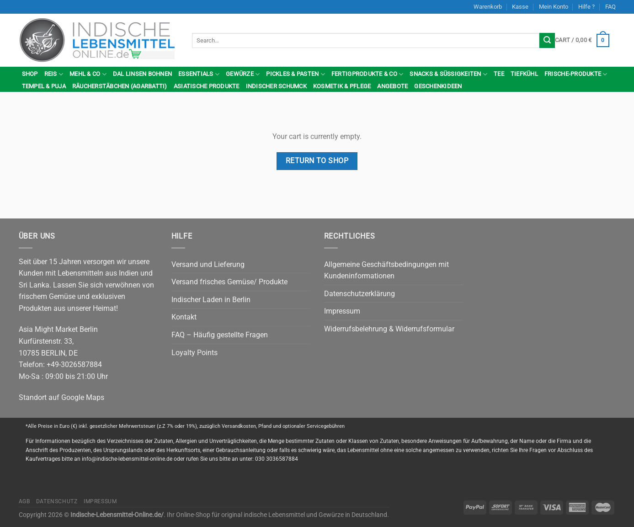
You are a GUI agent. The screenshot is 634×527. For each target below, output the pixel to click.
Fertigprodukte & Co (367, 74)
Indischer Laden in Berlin (210, 299)
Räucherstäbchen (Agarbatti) (119, 86)
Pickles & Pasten (295, 74)
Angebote (392, 86)
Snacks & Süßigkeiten (448, 74)
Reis (53, 74)
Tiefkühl (524, 73)
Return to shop (317, 161)
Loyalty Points (194, 352)
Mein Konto (553, 6)
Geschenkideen (438, 86)
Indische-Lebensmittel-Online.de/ (117, 515)
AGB (24, 501)
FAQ (610, 6)
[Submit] (547, 40)
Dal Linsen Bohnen (142, 73)
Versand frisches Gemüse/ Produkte (229, 281)
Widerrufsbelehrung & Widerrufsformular (389, 329)
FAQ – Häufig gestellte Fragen (219, 334)
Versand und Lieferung (208, 264)
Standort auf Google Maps (61, 397)
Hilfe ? (586, 6)
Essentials (198, 74)
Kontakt (184, 317)
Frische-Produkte (575, 74)
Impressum (342, 311)
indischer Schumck (276, 86)
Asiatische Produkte (207, 86)
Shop (30, 73)
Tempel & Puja (44, 86)
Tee (499, 73)
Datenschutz (57, 501)
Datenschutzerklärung (359, 293)
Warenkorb (488, 6)
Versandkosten (239, 426)
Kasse (520, 6)
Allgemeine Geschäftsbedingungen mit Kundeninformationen (386, 270)
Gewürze (243, 74)
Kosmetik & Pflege (342, 86)
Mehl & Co (88, 74)
